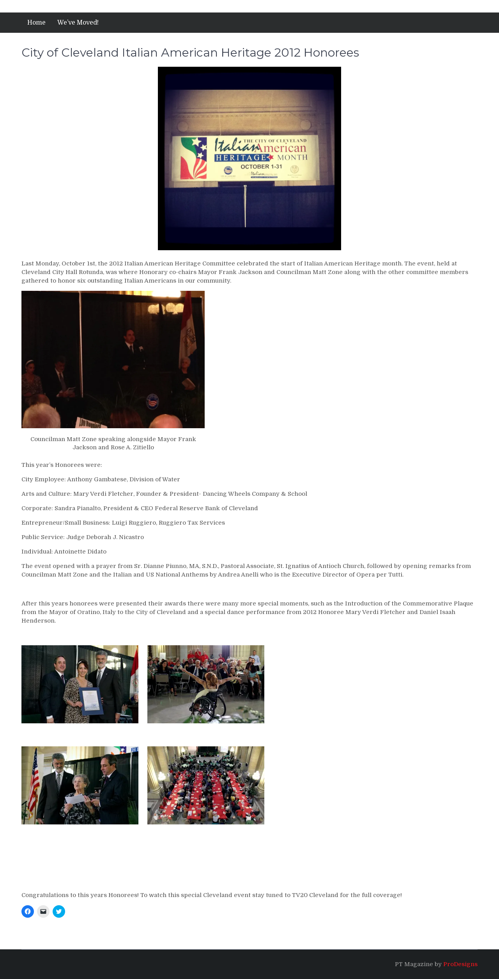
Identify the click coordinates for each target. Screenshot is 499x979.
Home (36, 22)
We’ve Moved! (78, 22)
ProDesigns (460, 964)
